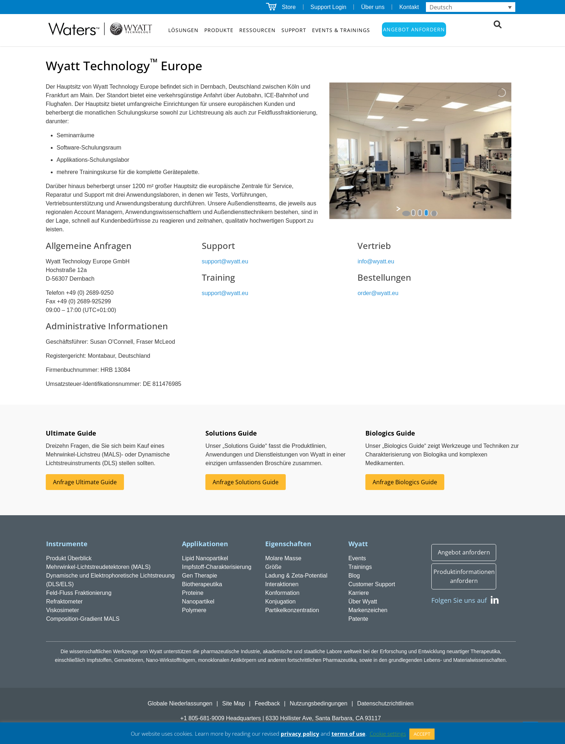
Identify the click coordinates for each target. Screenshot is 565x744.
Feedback (267, 703)
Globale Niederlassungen (180, 703)
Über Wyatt (362, 601)
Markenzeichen (368, 610)
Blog (354, 576)
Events (357, 558)
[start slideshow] (406, 213)
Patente (358, 619)
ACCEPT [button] (422, 734)
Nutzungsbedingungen (318, 703)
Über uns (372, 7)
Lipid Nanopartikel (205, 558)
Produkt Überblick (69, 558)
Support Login (329, 7)
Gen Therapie (199, 576)
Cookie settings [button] (388, 733)
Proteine (193, 593)
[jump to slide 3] (426, 212)
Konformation (282, 593)
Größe (273, 567)
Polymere (194, 610)
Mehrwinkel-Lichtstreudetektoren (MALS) (98, 567)
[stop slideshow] (434, 213)
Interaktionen (282, 584)
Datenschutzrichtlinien (385, 703)
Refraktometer (64, 601)
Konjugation (280, 601)
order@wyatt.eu (377, 293)
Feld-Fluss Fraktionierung (78, 593)
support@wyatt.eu (225, 261)
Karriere (358, 593)
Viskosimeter (62, 610)
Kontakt (409, 7)
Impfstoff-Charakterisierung (217, 567)
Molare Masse (283, 558)
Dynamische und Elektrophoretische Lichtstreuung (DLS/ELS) (110, 580)
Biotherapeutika (202, 584)
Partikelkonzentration (292, 610)
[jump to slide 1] (413, 212)
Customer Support (371, 584)
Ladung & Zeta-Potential (296, 576)
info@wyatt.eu (375, 261)
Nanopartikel (198, 601)
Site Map (233, 703)
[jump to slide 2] (420, 212)
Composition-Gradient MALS (83, 619)
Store (288, 7)
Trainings (360, 567)
